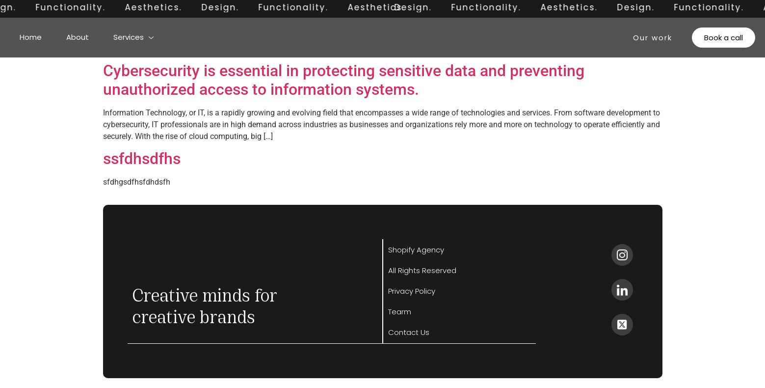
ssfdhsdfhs (142, 158)
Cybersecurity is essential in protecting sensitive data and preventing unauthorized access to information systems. (343, 80)
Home (31, 37)
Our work (652, 37)
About (77, 37)
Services (133, 37)
